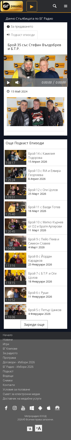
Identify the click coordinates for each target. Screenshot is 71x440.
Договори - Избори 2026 (19, 362)
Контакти (9, 385)
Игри (6, 344)
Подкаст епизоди (21, 35)
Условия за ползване (16, 389)
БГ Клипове (10, 348)
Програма (9, 357)
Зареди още (34, 324)
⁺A (38, 428)
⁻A (29, 429)
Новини (8, 339)
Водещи (8, 376)
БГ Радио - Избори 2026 (18, 367)
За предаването (20, 26)
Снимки (7, 380)
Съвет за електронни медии (21, 394)
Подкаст (8, 371)
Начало (7, 335)
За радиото (10, 353)
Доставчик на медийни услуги (22, 398)
